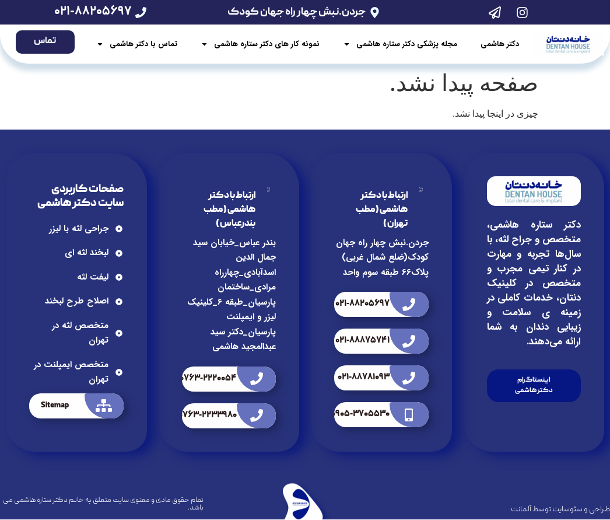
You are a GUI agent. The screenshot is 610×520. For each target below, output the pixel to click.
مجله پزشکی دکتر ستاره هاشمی (400, 44)
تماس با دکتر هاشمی (136, 44)
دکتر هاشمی (500, 44)
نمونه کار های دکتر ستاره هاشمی (260, 44)
